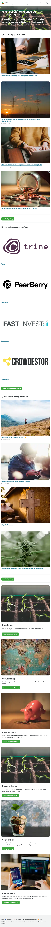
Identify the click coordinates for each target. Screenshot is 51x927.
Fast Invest (5, 341)
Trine (3, 264)
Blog (36, 3)
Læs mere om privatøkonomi (11, 741)
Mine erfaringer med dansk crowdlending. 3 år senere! (19, 208)
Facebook (8, 919)
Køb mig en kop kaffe (30, 919)
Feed (40, 919)
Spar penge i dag (8, 849)
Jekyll (40, 921)
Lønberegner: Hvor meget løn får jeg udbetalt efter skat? (19, 76)
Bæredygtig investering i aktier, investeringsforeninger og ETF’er (22, 569)
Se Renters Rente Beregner (11, 902)
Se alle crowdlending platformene (12, 388)
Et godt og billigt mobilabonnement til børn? (15, 481)
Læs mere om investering (10, 634)
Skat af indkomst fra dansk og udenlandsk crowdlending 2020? (21, 165)
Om (41, 3)
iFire (18, 3)
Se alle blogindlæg (8, 219)
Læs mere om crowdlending (11, 687)
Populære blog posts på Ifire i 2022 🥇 (13, 437)
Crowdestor (5, 379)
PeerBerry (4, 302)
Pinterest (17, 919)
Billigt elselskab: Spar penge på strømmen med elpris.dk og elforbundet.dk (20, 120)
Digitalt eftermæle (7, 525)
